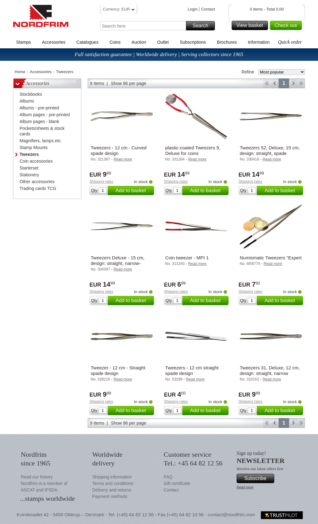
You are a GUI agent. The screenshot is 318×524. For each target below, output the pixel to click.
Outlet (163, 42)
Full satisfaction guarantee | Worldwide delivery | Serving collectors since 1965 (159, 54)
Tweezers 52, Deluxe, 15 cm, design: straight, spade (270, 150)
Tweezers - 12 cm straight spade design (192, 370)
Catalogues (87, 42)
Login (193, 9)
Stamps (23, 42)
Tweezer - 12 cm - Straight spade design (118, 370)
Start (266, 83)
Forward (293, 83)
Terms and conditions (112, 483)
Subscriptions (193, 42)
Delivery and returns (111, 489)
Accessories (53, 42)
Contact (208, 9)
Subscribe (258, 478)
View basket (251, 25)
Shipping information (112, 476)
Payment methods (109, 496)
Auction (139, 42)
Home (20, 71)
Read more (245, 487)
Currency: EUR (118, 10)
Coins (114, 42)
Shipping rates (101, 181)
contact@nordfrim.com (231, 514)
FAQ (168, 476)
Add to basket (134, 190)
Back (275, 83)
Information (259, 42)
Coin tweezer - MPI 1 (187, 257)
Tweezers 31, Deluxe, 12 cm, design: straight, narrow (270, 370)
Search (203, 25)
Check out (287, 25)
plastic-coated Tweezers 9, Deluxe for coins (192, 150)
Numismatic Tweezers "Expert (271, 257)
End (301, 83)
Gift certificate (177, 483)
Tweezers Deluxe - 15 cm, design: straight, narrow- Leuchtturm (117, 263)
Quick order (290, 42)
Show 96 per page (128, 83)
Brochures (227, 42)
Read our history (37, 476)
